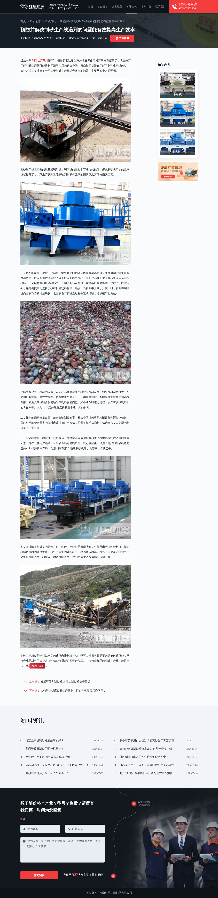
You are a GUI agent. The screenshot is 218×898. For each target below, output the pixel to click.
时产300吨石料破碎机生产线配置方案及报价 (146, 773)
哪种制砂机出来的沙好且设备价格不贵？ (144, 756)
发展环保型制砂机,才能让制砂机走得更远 (65, 681)
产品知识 (50, 21)
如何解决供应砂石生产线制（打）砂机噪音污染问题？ (73, 690)
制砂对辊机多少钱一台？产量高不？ (47, 773)
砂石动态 (131, 6)
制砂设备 (102, 6)
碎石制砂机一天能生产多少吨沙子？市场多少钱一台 (57, 765)
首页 (90, 6)
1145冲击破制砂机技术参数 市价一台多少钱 (146, 748)
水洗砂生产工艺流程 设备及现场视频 (48, 756)
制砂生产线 (39, 60)
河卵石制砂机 (177, 123)
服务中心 (146, 6)
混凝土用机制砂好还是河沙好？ (45, 740)
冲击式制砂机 (177, 151)
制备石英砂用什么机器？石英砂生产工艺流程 (147, 740)
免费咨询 (37, 665)
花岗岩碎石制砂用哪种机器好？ (45, 748)
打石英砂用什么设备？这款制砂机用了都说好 (147, 765)
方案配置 (117, 6)
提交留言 (39, 875)
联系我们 (160, 6)
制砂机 (178, 94)
